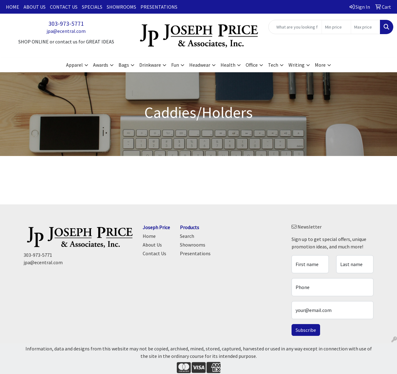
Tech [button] (273, 65)
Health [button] (228, 65)
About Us (35, 7)
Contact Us (64, 7)
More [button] (320, 65)
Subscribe (306, 330)
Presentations (159, 7)
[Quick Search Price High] (365, 27)
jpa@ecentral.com (66, 31)
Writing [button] (296, 65)
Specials (92, 7)
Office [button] (252, 65)
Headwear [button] (199, 65)
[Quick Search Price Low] (336, 27)
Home (12, 7)
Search (187, 236)
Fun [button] (175, 65)
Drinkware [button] (150, 65)
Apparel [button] (74, 65)
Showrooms (121, 7)
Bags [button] (123, 65)
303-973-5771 (66, 23)
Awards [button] (100, 65)
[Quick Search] (295, 27)
